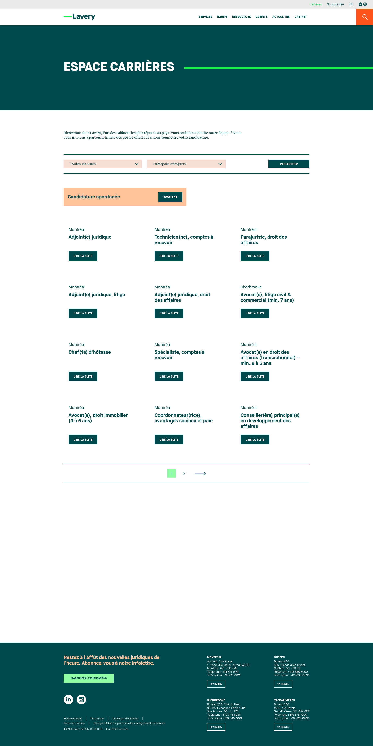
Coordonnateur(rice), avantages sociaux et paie (184, 418)
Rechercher (289, 164)
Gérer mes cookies (74, 723)
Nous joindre (335, 4)
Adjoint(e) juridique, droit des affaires (182, 298)
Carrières (315, 4)
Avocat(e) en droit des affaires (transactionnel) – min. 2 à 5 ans (270, 358)
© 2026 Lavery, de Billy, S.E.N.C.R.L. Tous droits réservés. (96, 729)
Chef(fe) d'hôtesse (90, 352)
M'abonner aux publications (89, 678)
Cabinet (301, 17)
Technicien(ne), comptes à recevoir (184, 240)
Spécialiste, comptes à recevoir (180, 355)
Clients (262, 17)
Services (205, 17)
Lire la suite (83, 256)
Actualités (281, 17)
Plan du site (97, 719)
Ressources (241, 17)
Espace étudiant (73, 719)
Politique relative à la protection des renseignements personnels (129, 723)
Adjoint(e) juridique (90, 237)
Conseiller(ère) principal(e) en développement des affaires (270, 421)
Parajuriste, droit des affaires (264, 240)
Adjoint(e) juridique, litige (97, 295)
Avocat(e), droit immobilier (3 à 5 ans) (98, 418)
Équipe (222, 17)
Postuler (170, 197)
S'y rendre (216, 684)
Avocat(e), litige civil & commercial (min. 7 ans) (267, 298)
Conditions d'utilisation (125, 719)
